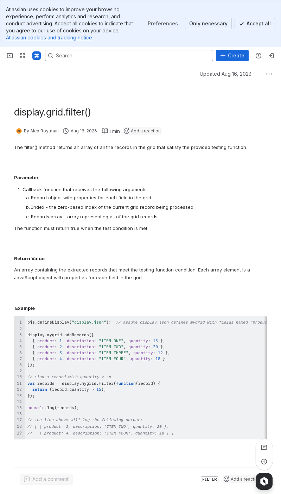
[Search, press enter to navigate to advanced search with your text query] (129, 55)
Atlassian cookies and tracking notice (49, 37)
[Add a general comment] (46, 478)
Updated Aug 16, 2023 (225, 74)
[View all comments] (264, 447)
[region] (140, 376)
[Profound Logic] (36, 55)
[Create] (232, 55)
